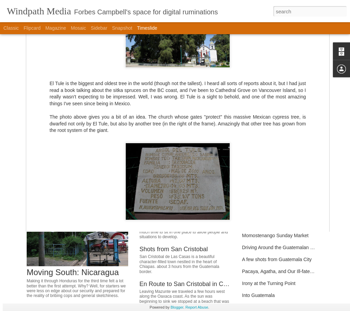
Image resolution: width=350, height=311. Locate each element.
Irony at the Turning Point (268, 283)
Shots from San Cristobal (173, 249)
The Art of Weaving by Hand (272, 199)
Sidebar (99, 28)
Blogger (177, 307)
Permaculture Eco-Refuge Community (282, 175)
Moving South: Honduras (173, 165)
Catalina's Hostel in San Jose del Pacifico (286, 187)
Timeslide (147, 28)
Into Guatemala (258, 295)
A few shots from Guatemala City (277, 259)
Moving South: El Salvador (175, 209)
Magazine (55, 28)
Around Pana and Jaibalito (270, 211)
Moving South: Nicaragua (73, 272)
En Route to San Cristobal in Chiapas (190, 284)
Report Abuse (196, 307)
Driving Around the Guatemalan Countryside (289, 247)
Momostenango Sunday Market (275, 235)
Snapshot (122, 28)
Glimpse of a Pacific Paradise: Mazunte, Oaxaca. (294, 163)
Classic (11, 28)
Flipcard (32, 28)
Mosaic (78, 28)
